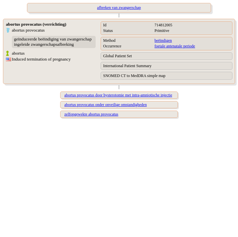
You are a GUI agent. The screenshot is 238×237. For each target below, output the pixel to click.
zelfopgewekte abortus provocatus (91, 114)
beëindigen (163, 40)
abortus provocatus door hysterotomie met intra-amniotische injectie (118, 95)
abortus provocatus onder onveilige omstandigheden (105, 104)
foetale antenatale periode (175, 46)
